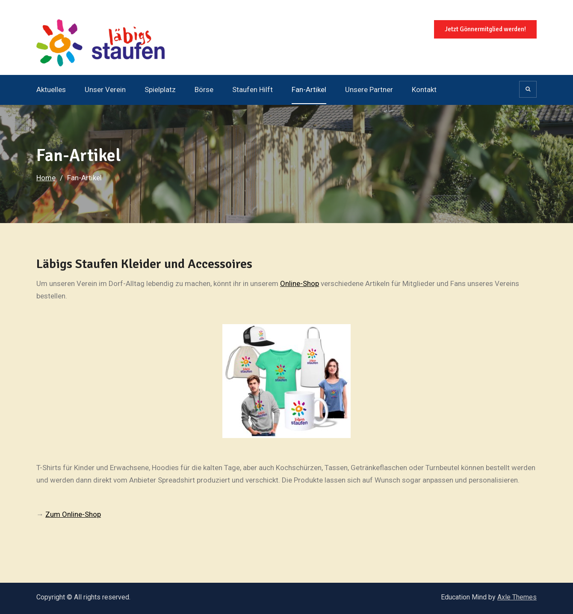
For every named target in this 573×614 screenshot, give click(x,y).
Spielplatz (160, 89)
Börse (204, 89)
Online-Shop (299, 283)
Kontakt (424, 89)
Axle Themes (517, 597)
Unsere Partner (369, 89)
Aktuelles (51, 89)
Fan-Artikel (309, 89)
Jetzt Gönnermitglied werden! (485, 29)
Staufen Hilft (252, 89)
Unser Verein (105, 89)
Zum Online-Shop (73, 514)
